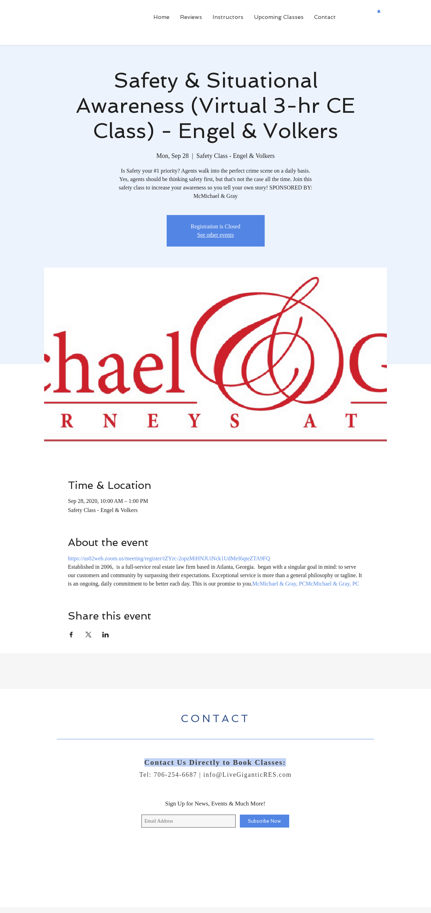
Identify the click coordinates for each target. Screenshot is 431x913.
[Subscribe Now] (264, 821)
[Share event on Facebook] (71, 634)
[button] (378, 11)
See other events (215, 235)
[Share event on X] (88, 634)
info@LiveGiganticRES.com (247, 774)
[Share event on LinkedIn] (105, 634)
